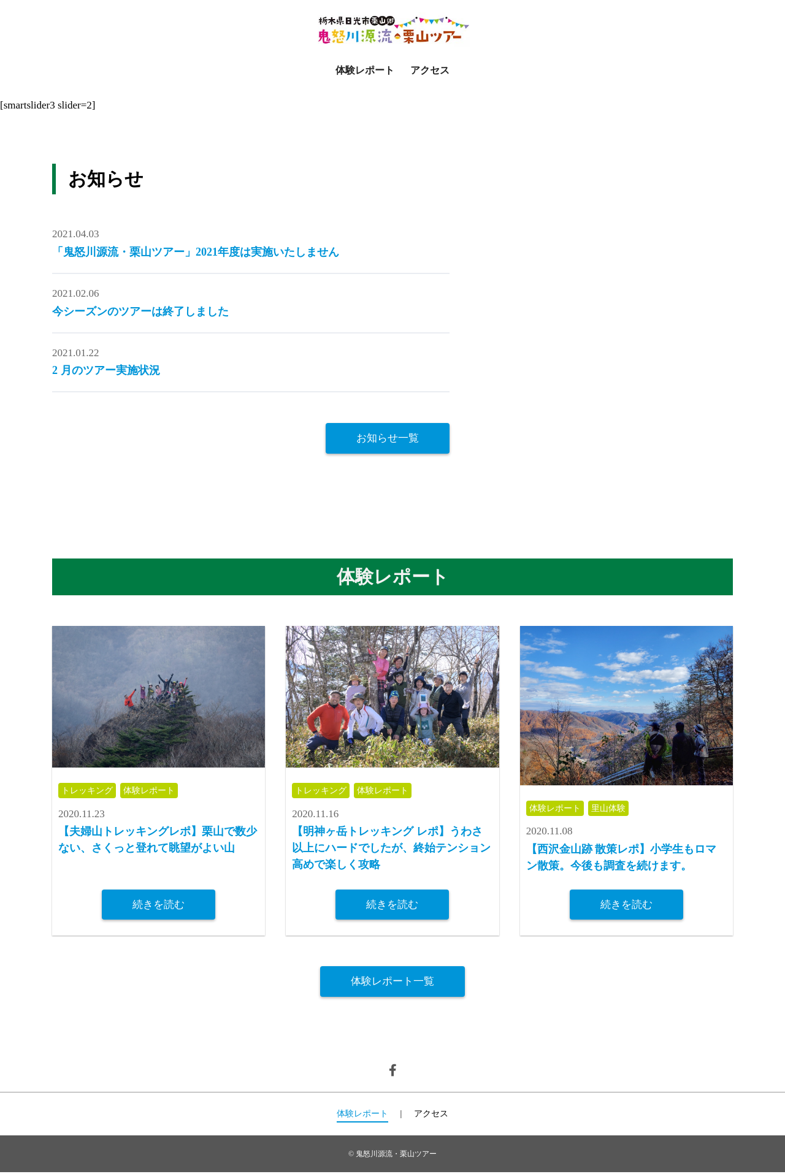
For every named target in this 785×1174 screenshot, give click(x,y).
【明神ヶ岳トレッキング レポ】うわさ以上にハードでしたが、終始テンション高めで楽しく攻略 (391, 849)
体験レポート (364, 70)
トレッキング (89, 791)
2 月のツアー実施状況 (106, 370)
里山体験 (613, 809)
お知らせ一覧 (387, 438)
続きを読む (158, 905)
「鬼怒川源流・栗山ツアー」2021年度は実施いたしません (195, 252)
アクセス (430, 70)
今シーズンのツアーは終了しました (140, 311)
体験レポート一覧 (392, 983)
